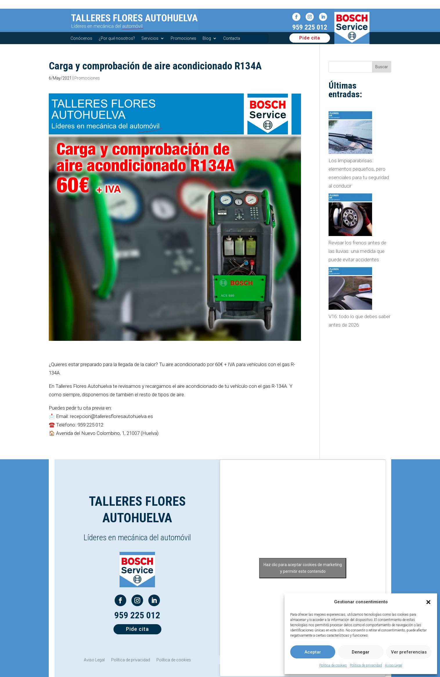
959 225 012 (309, 27)
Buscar (381, 66)
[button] (428, 602)
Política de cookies (333, 665)
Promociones (183, 38)
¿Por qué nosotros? (117, 38)
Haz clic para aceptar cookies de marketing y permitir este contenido (303, 568)
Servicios (149, 38)
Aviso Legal (393, 665)
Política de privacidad (366, 665)
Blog (207, 38)
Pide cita (309, 38)
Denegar (360, 652)
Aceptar (312, 652)
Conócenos (81, 38)
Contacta (231, 38)
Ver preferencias (409, 652)
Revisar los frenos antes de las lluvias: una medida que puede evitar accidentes (357, 251)
